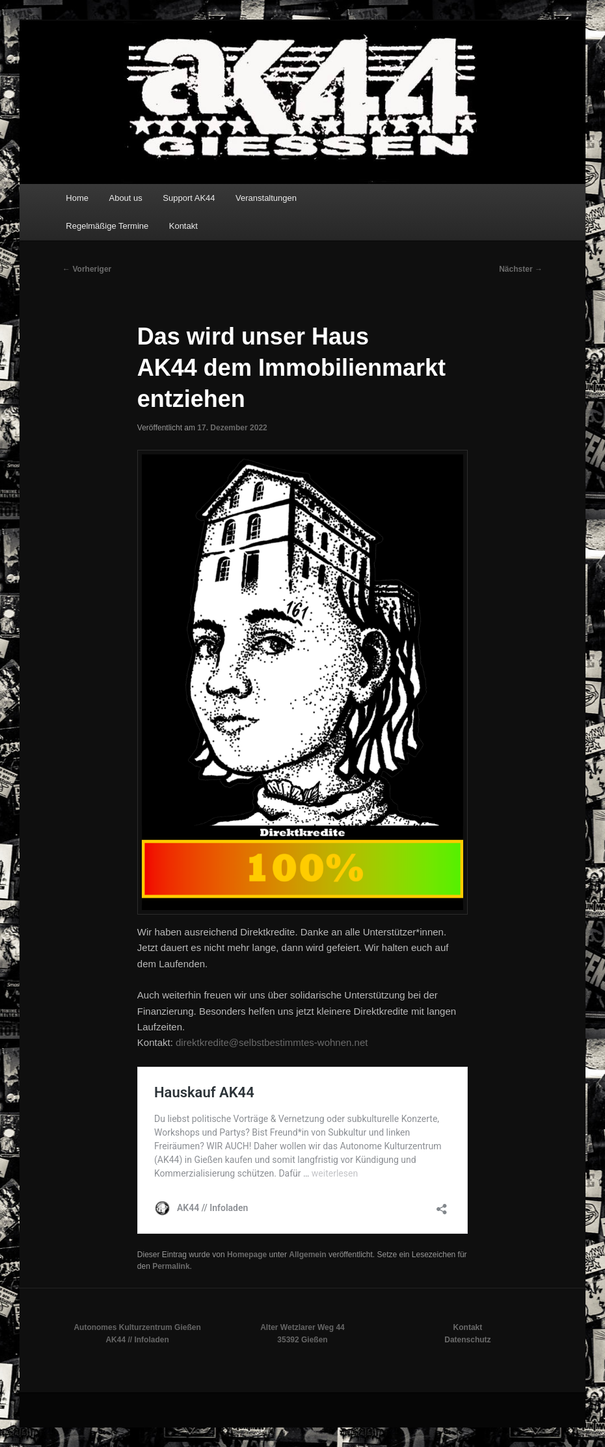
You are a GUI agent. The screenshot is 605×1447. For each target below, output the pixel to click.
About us (125, 198)
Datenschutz (467, 1339)
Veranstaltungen (266, 198)
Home (77, 198)
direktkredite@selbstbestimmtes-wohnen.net (272, 1042)
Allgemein (307, 1254)
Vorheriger (86, 269)
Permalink (170, 1266)
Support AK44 (189, 198)
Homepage (247, 1254)
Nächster (521, 269)
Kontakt (183, 226)
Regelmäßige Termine (107, 226)
